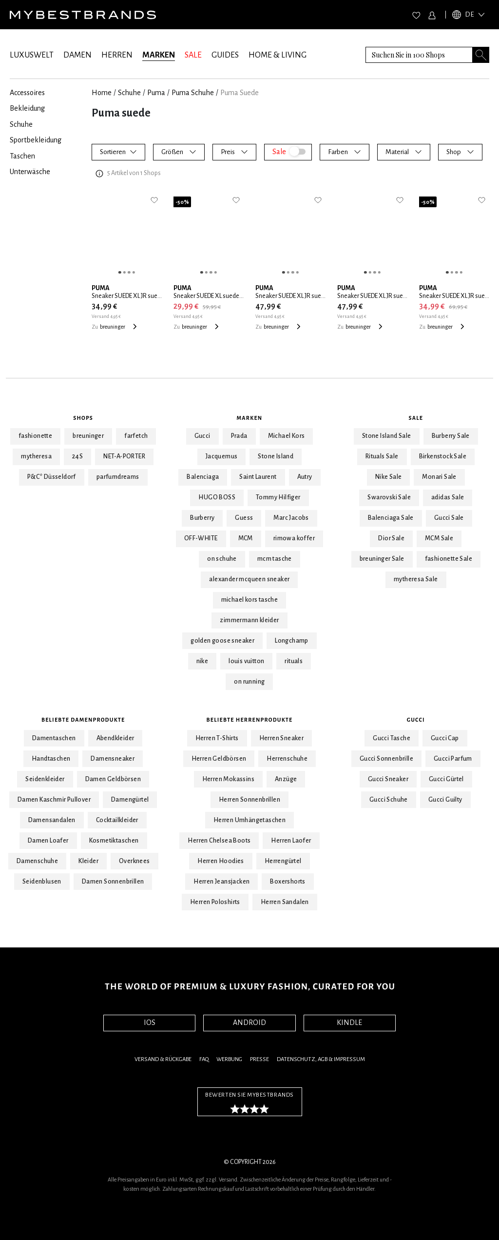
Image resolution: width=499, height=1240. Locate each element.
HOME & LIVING (278, 55)
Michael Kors (286, 436)
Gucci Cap (445, 738)
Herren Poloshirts (215, 902)
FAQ (204, 1059)
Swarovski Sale (389, 497)
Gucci (202, 436)
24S (77, 456)
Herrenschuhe (287, 758)
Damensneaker (112, 758)
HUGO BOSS (216, 497)
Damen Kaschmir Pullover (54, 799)
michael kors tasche (249, 599)
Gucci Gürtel (446, 779)
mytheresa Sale (416, 579)
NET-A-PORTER (124, 456)
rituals (294, 661)
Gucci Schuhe (388, 799)
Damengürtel (130, 799)
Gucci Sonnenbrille (386, 758)
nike (202, 661)
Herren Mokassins (228, 779)
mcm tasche (274, 558)
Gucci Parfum (453, 758)
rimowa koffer (294, 538)
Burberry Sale (451, 436)
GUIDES (225, 55)
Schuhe (129, 93)
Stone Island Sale (386, 436)
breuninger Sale (382, 558)
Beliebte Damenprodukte (83, 720)
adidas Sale (447, 497)
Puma (156, 93)
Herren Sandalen (285, 902)
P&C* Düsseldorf (51, 476)
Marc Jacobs (290, 517)
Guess (244, 517)
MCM (245, 538)
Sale (416, 418)
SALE (193, 55)
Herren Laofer (291, 840)
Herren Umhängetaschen (249, 820)
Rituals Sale (382, 456)
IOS (149, 1022)
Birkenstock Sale (442, 456)
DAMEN (77, 55)
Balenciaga (203, 476)
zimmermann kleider (249, 620)
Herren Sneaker (281, 738)
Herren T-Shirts (217, 738)
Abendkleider (115, 738)
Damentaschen (54, 738)
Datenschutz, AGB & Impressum (321, 1059)
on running (249, 681)
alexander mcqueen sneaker (249, 579)
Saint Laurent (257, 476)
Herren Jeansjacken (221, 881)
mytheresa (36, 456)
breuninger (88, 436)
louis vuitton (246, 661)
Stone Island (275, 456)
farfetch (136, 436)
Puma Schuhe (193, 93)
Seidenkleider (44, 779)
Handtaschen (51, 758)
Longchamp (291, 640)
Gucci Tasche (391, 738)
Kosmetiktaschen (114, 840)
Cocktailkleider (117, 820)
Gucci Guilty (445, 799)
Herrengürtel (283, 861)
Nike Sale (388, 476)
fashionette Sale (448, 558)
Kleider (88, 861)
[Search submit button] (481, 55)
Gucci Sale (449, 517)
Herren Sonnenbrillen (249, 799)
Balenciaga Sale (391, 517)
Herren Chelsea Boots (219, 840)
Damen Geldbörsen (113, 779)
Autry (304, 476)
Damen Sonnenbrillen (113, 881)
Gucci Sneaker (388, 779)
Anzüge (286, 779)
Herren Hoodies (220, 861)
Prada (239, 436)
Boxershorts (287, 881)
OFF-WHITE (201, 538)
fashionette (35, 436)
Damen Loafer (48, 840)
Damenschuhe (37, 861)
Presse (259, 1059)
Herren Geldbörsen (219, 758)
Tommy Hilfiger (278, 497)
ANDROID (249, 1022)
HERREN (117, 55)
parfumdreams (117, 476)
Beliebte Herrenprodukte (250, 720)
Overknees (134, 861)
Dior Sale (391, 538)
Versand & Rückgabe (163, 1059)
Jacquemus (222, 456)
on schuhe (222, 558)
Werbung (229, 1059)
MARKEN (158, 55)
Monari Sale (439, 476)
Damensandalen (52, 820)
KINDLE (349, 1022)
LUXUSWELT (32, 55)
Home (102, 93)
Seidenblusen (41, 881)
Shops (83, 418)
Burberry (202, 517)
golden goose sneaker (222, 640)
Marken (250, 418)
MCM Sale (439, 538)
